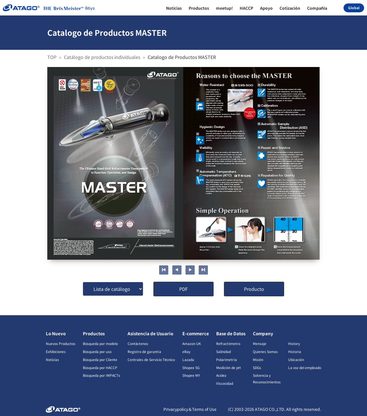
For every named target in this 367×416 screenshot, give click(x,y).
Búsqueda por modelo (100, 343)
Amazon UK (191, 343)
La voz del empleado (304, 367)
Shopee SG (191, 367)
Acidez (221, 375)
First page (163, 270)
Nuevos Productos (60, 343)
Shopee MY (191, 375)
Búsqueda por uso (97, 351)
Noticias (52, 359)
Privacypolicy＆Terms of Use (189, 409)
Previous (176, 270)
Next (190, 270)
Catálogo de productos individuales (102, 57)
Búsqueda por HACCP (100, 367)
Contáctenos (138, 343)
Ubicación (296, 359)
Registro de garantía (144, 351)
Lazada (188, 359)
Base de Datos (230, 333)
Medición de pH (228, 367)
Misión (258, 359)
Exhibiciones (56, 351)
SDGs (257, 367)
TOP (52, 57)
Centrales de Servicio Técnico (151, 359)
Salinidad (223, 351)
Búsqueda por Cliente (100, 359)
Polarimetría (226, 359)
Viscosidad (224, 383)
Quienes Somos (265, 351)
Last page (203, 270)
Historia (294, 351)
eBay (186, 351)
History (294, 343)
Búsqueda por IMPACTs (101, 375)
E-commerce (195, 333)
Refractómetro (228, 343)
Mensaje (259, 343)
